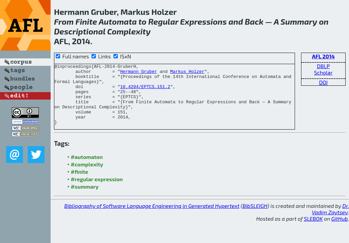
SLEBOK (313, 230)
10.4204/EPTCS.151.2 (145, 91)
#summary (85, 198)
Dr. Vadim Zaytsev (330, 221)
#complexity (87, 176)
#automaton (87, 169)
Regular (163, 21)
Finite (86, 21)
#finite (79, 184)
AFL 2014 (323, 56)
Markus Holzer (187, 73)
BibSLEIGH (255, 218)
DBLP (323, 66)
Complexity (129, 31)
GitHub (339, 230)
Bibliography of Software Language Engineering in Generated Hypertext (152, 218)
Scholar (323, 72)
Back (254, 21)
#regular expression (97, 191)
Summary (298, 21)
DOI (323, 82)
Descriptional (79, 31)
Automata (118, 21)
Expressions (203, 21)
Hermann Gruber (138, 73)
